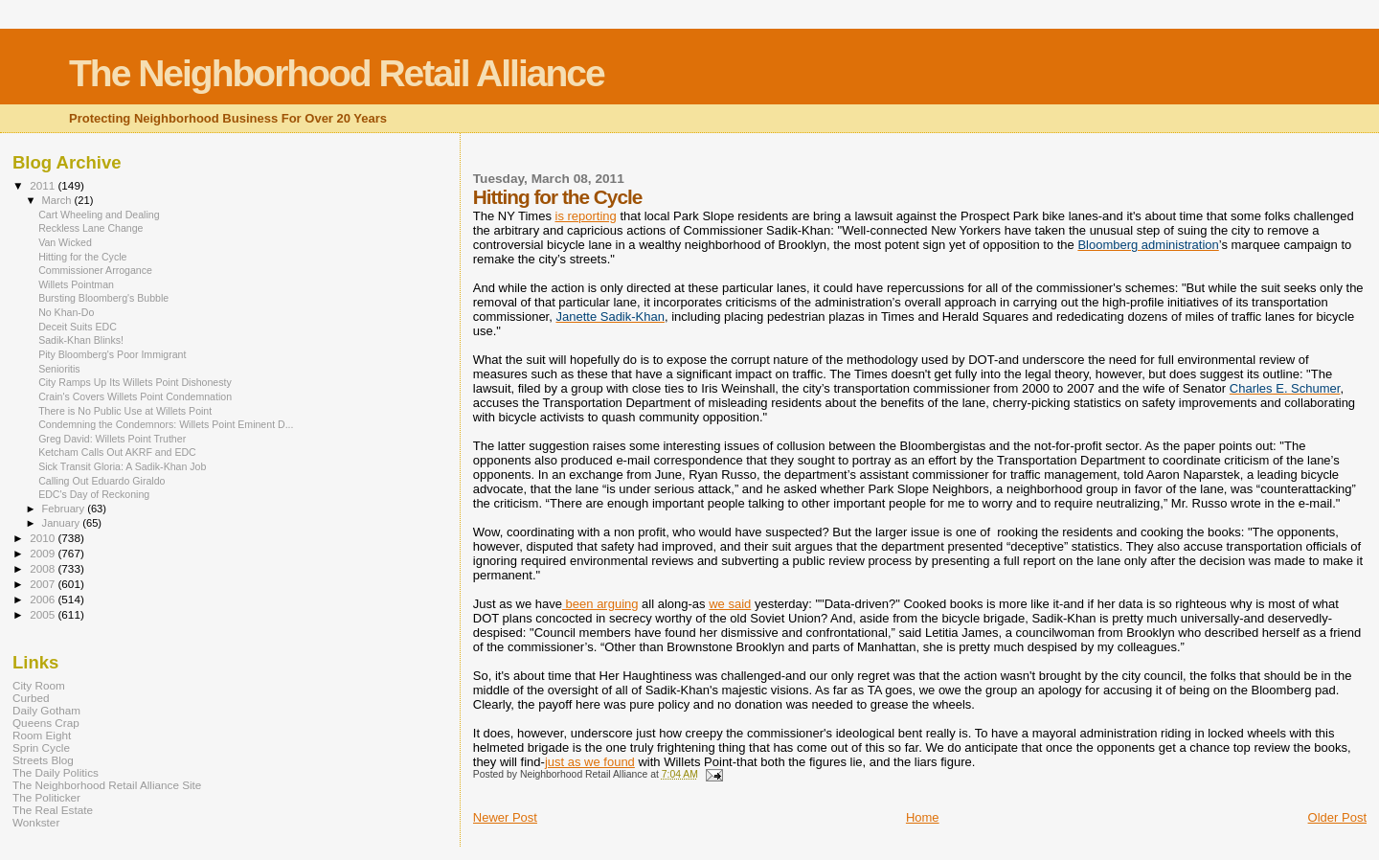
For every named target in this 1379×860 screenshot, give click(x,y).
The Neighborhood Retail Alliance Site (106, 785)
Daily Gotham (46, 710)
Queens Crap (45, 722)
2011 (43, 185)
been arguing (600, 604)
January (62, 523)
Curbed (30, 697)
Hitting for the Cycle (82, 256)
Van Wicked (65, 242)
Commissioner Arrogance (95, 270)
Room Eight (41, 735)
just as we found (590, 762)
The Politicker (46, 797)
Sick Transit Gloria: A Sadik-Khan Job (122, 466)
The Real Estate (52, 809)
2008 (43, 568)
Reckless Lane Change (90, 228)
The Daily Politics (55, 772)
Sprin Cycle (41, 747)
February (65, 508)
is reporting (586, 216)
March (58, 200)
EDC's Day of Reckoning (93, 494)
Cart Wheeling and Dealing (98, 214)
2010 (43, 538)
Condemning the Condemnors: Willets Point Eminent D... (165, 424)
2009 (43, 553)
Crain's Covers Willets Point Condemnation (135, 396)
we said (730, 604)
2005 (43, 614)
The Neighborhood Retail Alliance (336, 73)
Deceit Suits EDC (77, 326)
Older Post (1337, 817)
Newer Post (505, 817)
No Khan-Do (66, 312)
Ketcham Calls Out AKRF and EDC (117, 452)
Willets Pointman (76, 284)
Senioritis (59, 368)
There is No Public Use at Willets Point (125, 411)
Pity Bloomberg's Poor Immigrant (112, 354)
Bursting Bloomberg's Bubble (103, 298)
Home (922, 817)
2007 (43, 583)
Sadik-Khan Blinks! (81, 340)
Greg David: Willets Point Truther (112, 438)
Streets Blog (43, 760)
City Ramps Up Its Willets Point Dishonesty (135, 382)
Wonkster (35, 822)
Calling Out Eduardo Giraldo (101, 481)
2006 (43, 599)
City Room (38, 685)
